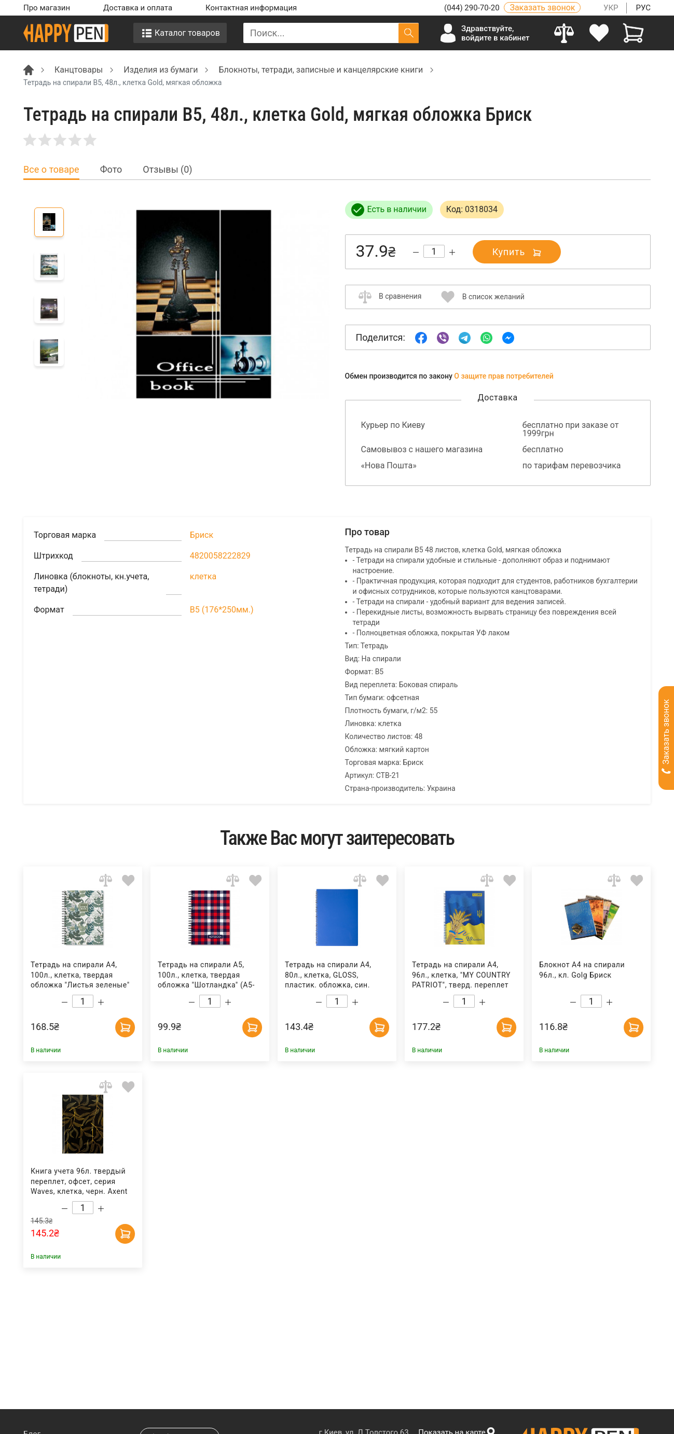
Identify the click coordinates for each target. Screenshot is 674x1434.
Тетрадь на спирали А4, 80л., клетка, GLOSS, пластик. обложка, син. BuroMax (328, 975)
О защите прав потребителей (504, 376)
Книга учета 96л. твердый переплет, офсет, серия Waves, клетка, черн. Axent (79, 1181)
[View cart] (633, 33)
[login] (599, 33)
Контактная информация (251, 7)
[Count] (434, 251)
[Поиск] (408, 33)
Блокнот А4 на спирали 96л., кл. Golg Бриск (582, 969)
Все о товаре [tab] (51, 169)
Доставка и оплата (137, 7)
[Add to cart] (124, 1025)
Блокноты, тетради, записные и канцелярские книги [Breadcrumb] (320, 70)
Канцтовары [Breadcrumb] (78, 70)
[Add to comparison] (105, 879)
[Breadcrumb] (28, 69)
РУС (643, 7)
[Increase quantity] (452, 252)
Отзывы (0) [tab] (167, 169)
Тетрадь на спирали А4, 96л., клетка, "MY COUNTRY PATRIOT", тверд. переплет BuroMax (461, 975)
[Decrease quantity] (416, 252)
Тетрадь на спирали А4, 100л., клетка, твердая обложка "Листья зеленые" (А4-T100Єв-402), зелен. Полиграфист (80, 975)
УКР (610, 7)
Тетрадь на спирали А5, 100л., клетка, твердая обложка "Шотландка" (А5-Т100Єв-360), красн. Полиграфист (206, 975)
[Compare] (564, 33)
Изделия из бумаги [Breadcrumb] (160, 70)
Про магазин (46, 7)
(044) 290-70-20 (472, 7)
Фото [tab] (111, 169)
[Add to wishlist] (128, 879)
